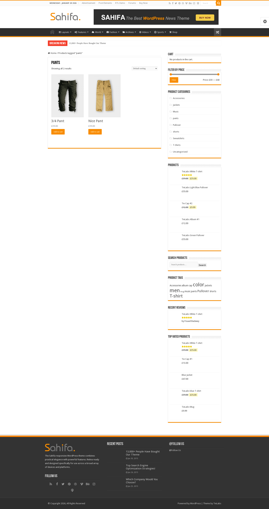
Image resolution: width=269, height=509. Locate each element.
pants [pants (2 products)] (194, 291)
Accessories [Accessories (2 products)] (175, 285)
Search (202, 265)
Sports (159, 32)
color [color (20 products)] (198, 285)
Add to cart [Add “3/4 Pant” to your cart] (58, 132)
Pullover (177, 125)
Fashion (112, 32)
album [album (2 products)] (185, 285)
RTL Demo (120, 3)
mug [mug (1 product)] (182, 291)
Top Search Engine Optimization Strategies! (140, 467)
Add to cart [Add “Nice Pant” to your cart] (95, 132)
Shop (173, 32)
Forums (132, 3)
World (96, 32)
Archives (128, 32)
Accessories (179, 98)
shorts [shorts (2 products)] (213, 291)
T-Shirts (176, 145)
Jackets (176, 105)
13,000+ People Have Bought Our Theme (87, 43)
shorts (176, 131)
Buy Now (143, 3)
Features (80, 32)
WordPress (195, 503)
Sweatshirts (178, 138)
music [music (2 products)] (187, 291)
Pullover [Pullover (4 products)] (203, 291)
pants (175, 118)
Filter (174, 80)
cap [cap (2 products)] (190, 285)
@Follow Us (176, 444)
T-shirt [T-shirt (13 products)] (176, 296)
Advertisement (88, 3)
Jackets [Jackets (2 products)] (208, 285)
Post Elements (105, 3)
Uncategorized (180, 151)
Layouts (64, 32)
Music (176, 111)
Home (52, 31)
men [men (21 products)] (175, 290)
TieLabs (217, 503)
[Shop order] (145, 68)
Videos (144, 32)
